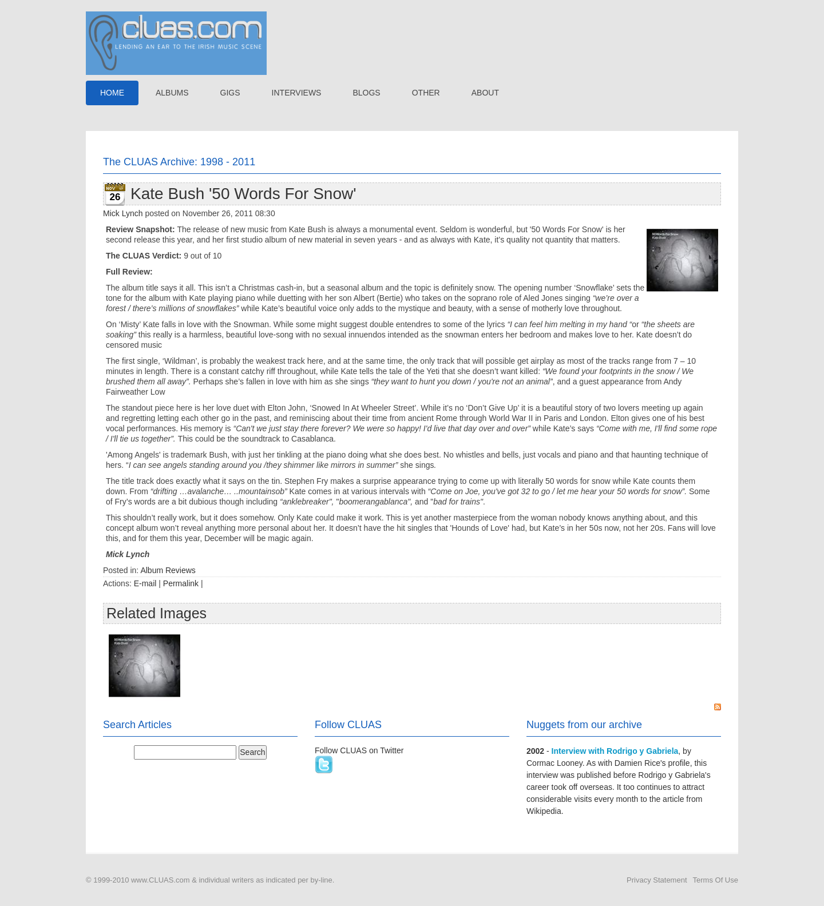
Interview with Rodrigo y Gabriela (615, 751)
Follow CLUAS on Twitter (359, 750)
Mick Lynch (123, 213)
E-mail (145, 583)
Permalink (181, 583)
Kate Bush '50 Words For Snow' (243, 193)
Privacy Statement (657, 880)
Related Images (156, 613)
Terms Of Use (715, 880)
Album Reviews (167, 570)
